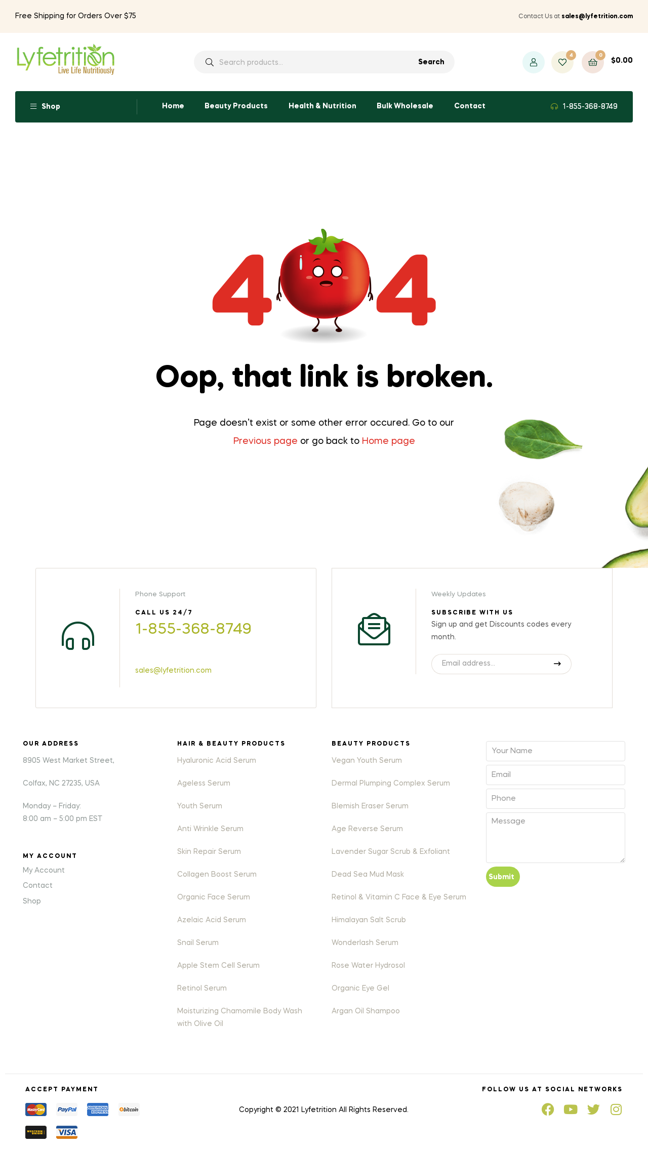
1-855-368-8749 (590, 106)
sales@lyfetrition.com (173, 670)
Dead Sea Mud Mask (368, 874)
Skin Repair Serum (209, 851)
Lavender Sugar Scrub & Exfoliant (391, 851)
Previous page (265, 441)
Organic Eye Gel (360, 988)
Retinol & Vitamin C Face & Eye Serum (399, 897)
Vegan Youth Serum (367, 760)
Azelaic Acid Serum (211, 920)
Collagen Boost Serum (217, 874)
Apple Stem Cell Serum (218, 965)
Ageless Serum (203, 783)
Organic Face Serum (213, 897)
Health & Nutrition (322, 106)
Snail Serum (198, 943)
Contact (469, 106)
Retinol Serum (202, 988)
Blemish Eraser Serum (370, 806)
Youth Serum (199, 806)
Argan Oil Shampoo (366, 1011)
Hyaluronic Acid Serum (216, 760)
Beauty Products (236, 106)
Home (173, 106)
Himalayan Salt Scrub (369, 920)
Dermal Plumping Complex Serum (391, 783)
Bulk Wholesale (405, 106)
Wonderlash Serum (365, 943)
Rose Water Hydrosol (368, 965)
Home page (388, 441)
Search (431, 62)
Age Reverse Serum (367, 829)
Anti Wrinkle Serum (210, 829)
